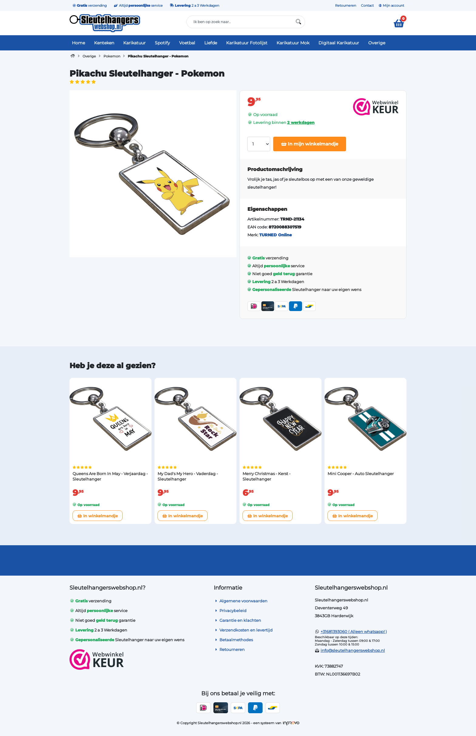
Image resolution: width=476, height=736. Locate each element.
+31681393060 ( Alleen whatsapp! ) (354, 631)
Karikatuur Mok (293, 43)
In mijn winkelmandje (309, 144)
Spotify (162, 43)
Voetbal (187, 43)
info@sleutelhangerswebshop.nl (353, 650)
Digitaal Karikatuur (338, 43)
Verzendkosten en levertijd (243, 630)
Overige (376, 43)
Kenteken (104, 43)
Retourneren (345, 5)
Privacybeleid (230, 610)
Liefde (210, 43)
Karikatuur (134, 43)
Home (78, 43)
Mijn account (391, 5)
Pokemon (112, 56)
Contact (367, 5)
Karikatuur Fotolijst (246, 43)
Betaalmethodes (233, 639)
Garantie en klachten (237, 620)
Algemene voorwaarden (240, 600)
